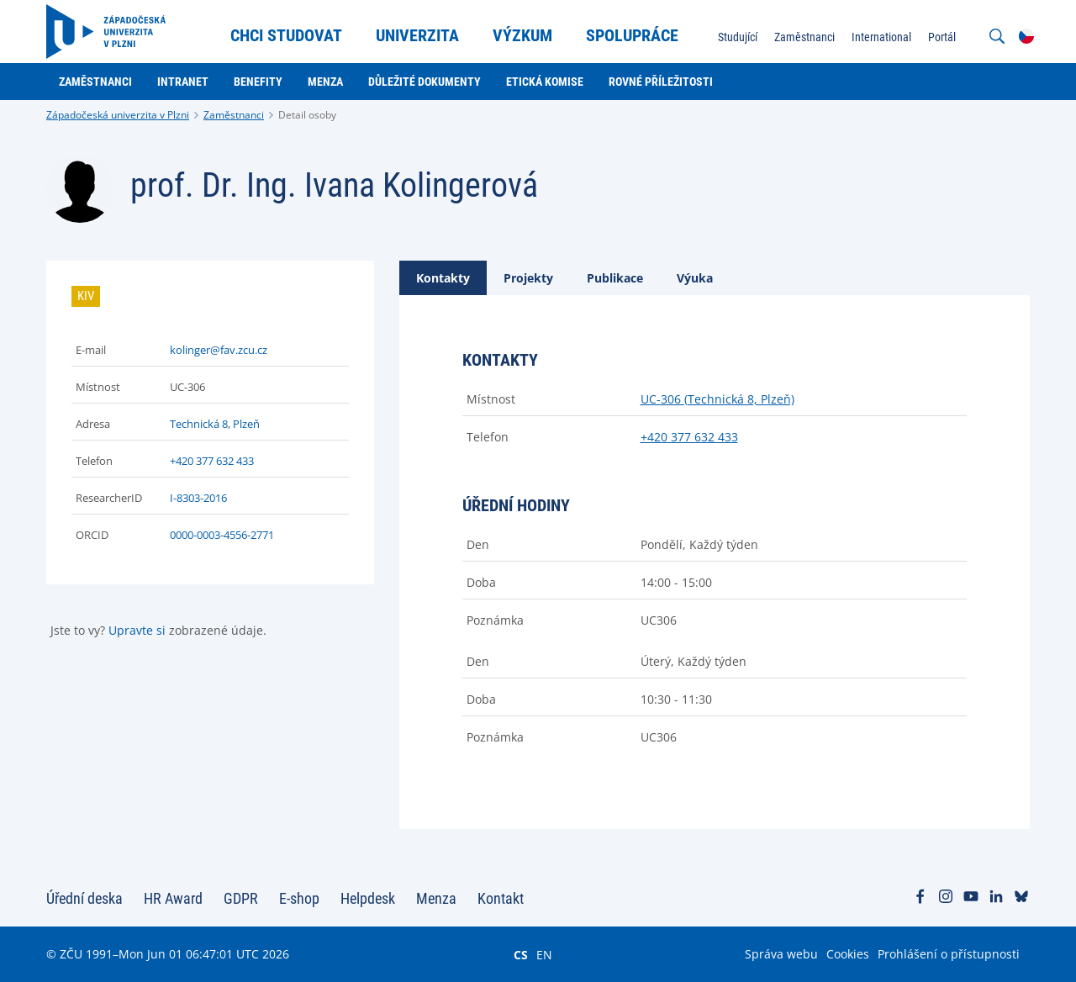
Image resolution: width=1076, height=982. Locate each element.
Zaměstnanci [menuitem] (804, 37)
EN (544, 954)
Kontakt (500, 898)
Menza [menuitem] (325, 81)
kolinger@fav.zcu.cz (218, 349)
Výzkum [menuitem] (522, 35)
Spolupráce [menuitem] (632, 35)
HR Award (173, 898)
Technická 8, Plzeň (215, 423)
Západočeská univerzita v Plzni (117, 115)
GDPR (241, 898)
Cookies (847, 954)
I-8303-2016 (198, 497)
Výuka (695, 278)
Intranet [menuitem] (182, 81)
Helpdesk (367, 898)
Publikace (615, 278)
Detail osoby (307, 115)
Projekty (528, 278)
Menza (436, 898)
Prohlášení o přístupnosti (949, 954)
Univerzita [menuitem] (417, 35)
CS (521, 954)
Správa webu (781, 954)
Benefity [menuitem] (258, 81)
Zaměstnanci (233, 115)
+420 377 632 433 (212, 460)
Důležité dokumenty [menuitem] (424, 81)
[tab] (443, 278)
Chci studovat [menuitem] (286, 35)
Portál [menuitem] (942, 37)
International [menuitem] (881, 37)
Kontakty (443, 278)
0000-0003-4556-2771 (222, 534)
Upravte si (137, 630)
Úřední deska (84, 898)
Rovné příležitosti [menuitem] (661, 81)
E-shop (299, 898)
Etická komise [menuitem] (544, 81)
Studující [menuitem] (737, 37)
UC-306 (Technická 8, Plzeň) (717, 399)
